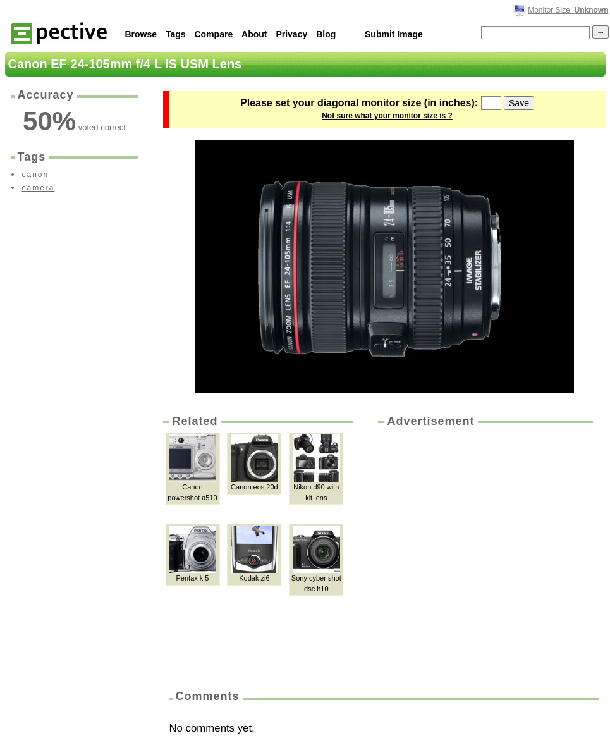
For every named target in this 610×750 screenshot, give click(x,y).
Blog (326, 34)
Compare (214, 34)
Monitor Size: (568, 10)
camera (38, 187)
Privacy (291, 34)
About (254, 34)
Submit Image (394, 34)
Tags (176, 34)
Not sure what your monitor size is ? (387, 115)
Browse (141, 34)
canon (35, 174)
